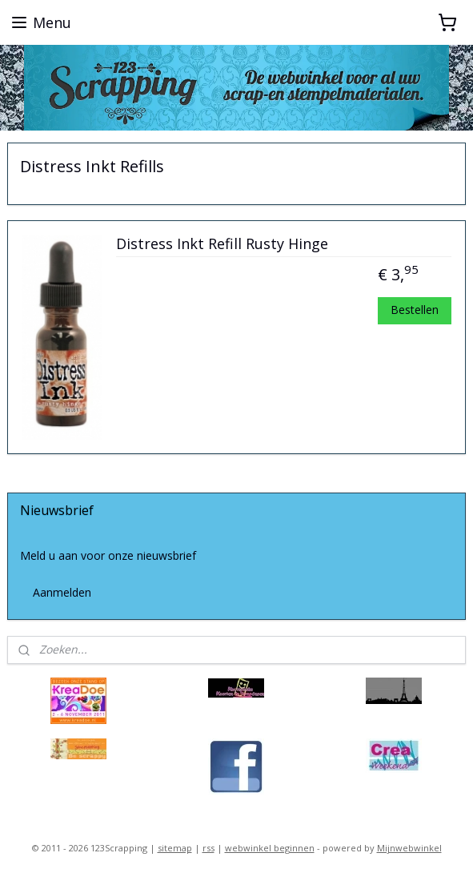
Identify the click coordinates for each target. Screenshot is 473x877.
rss (208, 848)
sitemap (175, 848)
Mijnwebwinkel (409, 848)
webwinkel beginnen (270, 848)
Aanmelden (62, 592)
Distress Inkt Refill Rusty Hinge (222, 244)
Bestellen (415, 309)
